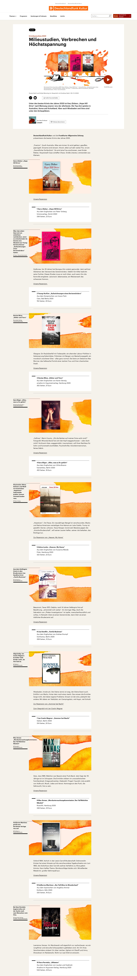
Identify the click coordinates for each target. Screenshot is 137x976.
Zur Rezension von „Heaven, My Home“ (48, 537)
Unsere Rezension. (40, 284)
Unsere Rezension (40, 199)
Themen (12, 16)
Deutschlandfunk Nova (75, 3)
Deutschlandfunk (60, 3)
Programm (23, 16)
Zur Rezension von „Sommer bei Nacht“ (48, 704)
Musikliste (53, 16)
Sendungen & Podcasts (38, 16)
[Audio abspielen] (108, 79)
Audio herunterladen (51, 98)
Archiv (62, 16)
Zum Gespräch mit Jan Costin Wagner (48, 708)
